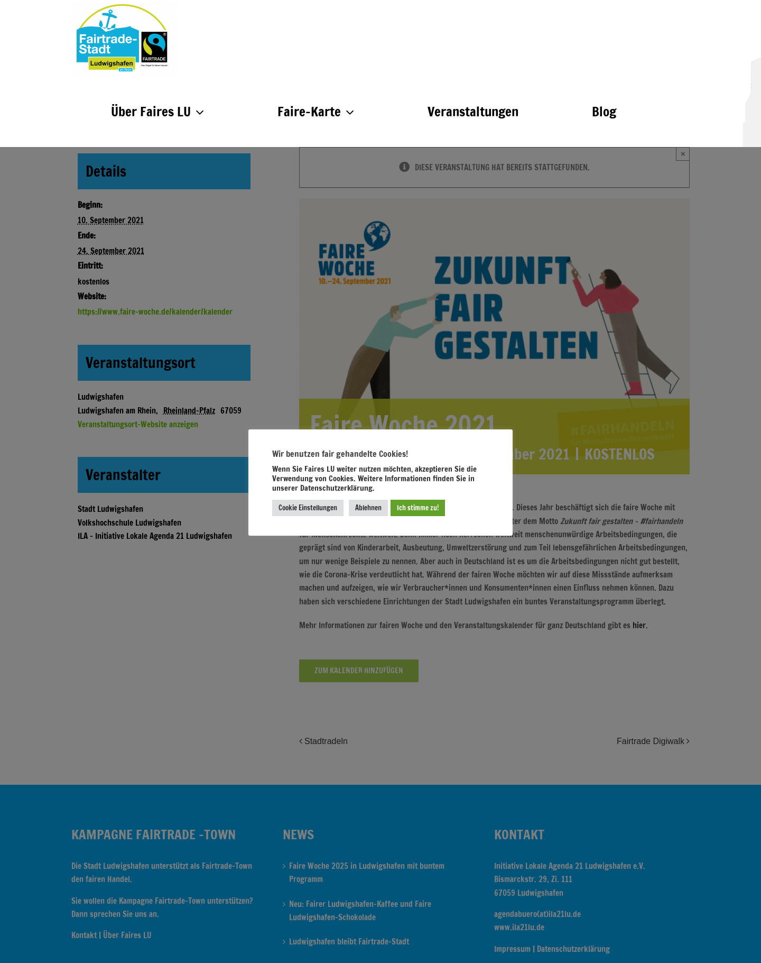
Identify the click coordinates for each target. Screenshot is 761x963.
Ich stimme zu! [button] (418, 507)
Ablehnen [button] (368, 507)
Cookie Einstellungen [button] (308, 507)
